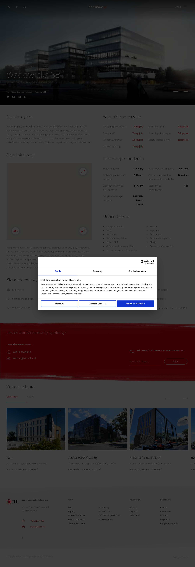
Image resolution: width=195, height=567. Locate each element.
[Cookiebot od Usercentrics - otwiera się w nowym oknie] (142, 262)
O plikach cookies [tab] (137, 271)
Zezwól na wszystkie (135, 303)
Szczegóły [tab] (97, 271)
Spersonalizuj (98, 303)
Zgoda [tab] (58, 271)
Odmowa (59, 303)
